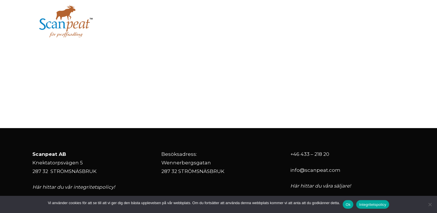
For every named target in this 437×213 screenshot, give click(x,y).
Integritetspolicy (372, 204)
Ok (348, 204)
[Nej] (430, 204)
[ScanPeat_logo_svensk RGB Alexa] (65, 21)
